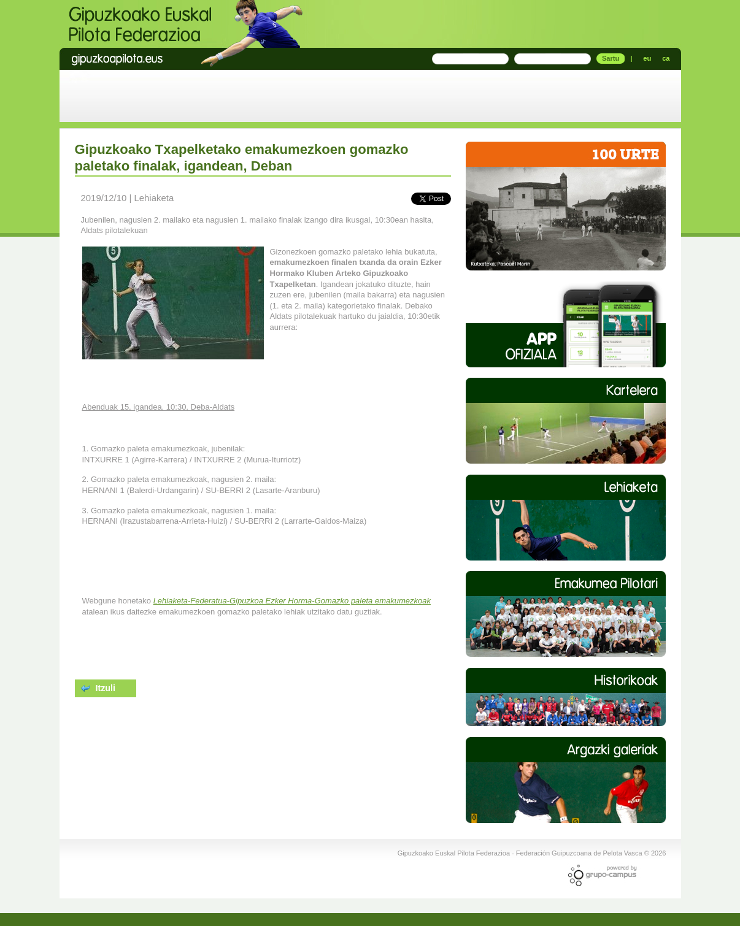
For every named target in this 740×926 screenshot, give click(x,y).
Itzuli (98, 688)
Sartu (610, 58)
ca (665, 58)
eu (647, 58)
